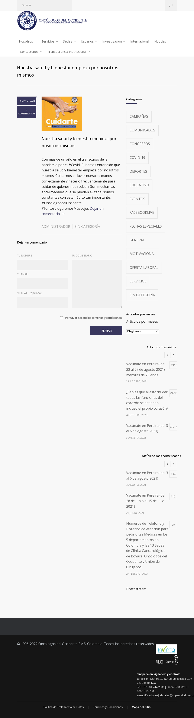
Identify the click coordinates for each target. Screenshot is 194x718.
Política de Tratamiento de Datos (63, 707)
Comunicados (142, 130)
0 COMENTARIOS (26, 111)
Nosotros (26, 41)
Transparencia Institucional (66, 51)
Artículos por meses (142, 321)
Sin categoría (87, 226)
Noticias (160, 41)
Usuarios (87, 41)
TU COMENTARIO (82, 255)
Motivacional (143, 253)
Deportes (138, 171)
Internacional (139, 41)
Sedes (67, 41)
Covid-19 (137, 157)
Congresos (140, 143)
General (137, 240)
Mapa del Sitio (141, 707)
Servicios (48, 41)
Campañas (139, 116)
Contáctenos (29, 51)
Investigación (112, 41)
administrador (56, 226)
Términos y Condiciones (108, 707)
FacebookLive (142, 212)
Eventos (137, 199)
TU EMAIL (22, 274)
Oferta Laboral (144, 267)
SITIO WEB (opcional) (29, 293)
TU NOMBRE (24, 255)
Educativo (139, 185)
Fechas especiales (146, 226)
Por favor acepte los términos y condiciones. (93, 318)
